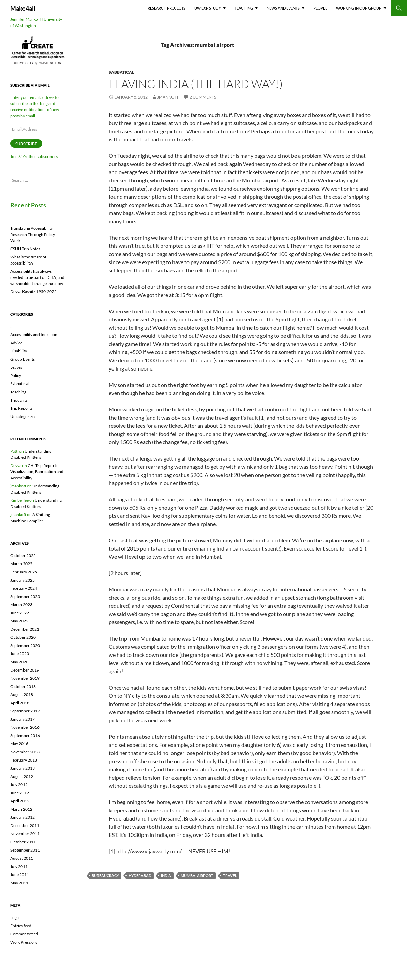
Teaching (244, 8)
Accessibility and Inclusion (33, 334)
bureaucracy (105, 875)
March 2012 (21, 809)
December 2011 (24, 825)
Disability (18, 350)
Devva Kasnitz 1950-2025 (33, 291)
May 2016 (19, 743)
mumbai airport (197, 875)
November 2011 (25, 833)
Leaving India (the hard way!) (196, 84)
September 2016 (25, 735)
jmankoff (168, 97)
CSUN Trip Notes (25, 248)
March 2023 (21, 604)
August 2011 (21, 858)
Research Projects (166, 8)
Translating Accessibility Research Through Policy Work (32, 234)
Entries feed (20, 925)
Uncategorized (23, 416)
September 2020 (25, 645)
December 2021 (24, 629)
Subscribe (26, 143)
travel (230, 875)
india (166, 875)
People (320, 8)
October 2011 (23, 841)
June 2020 (19, 653)
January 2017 (22, 719)
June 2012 (19, 792)
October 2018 (23, 686)
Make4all (22, 8)
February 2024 (23, 588)
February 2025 (23, 571)
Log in (15, 917)
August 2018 (21, 694)
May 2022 (19, 620)
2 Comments (203, 97)
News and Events (283, 8)
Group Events (22, 359)
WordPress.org (23, 942)
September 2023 (25, 596)
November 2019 (25, 678)
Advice (16, 342)
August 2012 (21, 776)
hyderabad (140, 875)
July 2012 (19, 784)
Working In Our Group (358, 8)
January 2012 (22, 817)
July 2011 (19, 866)
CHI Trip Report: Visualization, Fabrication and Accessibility (36, 471)
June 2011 (19, 874)
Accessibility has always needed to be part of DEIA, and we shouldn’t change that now (37, 277)
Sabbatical (121, 72)
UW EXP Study (207, 8)
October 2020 (23, 637)
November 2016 (25, 727)
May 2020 (19, 661)
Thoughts (18, 400)
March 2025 (21, 563)
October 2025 (23, 555)
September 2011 (25, 850)
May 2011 (19, 882)
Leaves (16, 367)
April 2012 (19, 800)
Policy (15, 375)
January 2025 (22, 580)
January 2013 (22, 768)
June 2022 (19, 612)
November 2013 (25, 751)
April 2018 (19, 702)
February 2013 (23, 760)
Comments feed (24, 933)
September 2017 (25, 710)
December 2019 (24, 670)
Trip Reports (21, 408)
